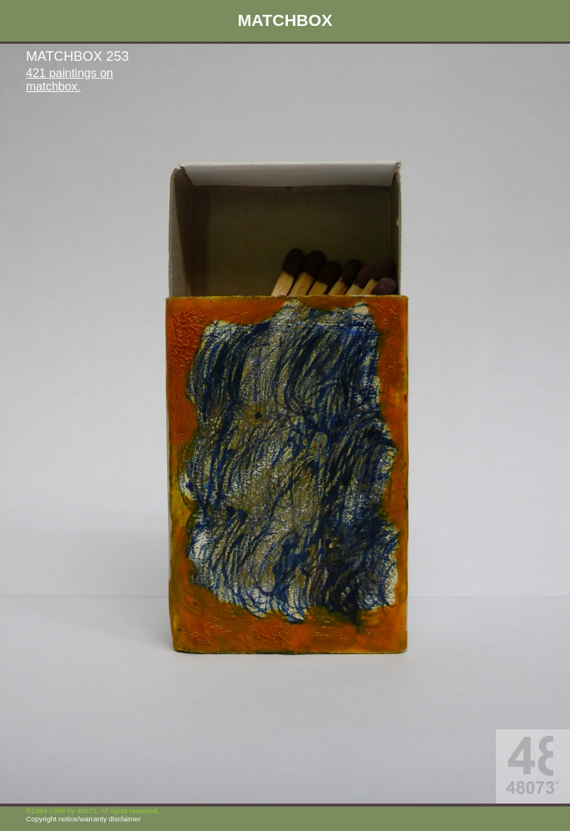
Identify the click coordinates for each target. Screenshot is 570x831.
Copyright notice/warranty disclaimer (83, 819)
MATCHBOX (285, 20)
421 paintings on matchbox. (69, 80)
